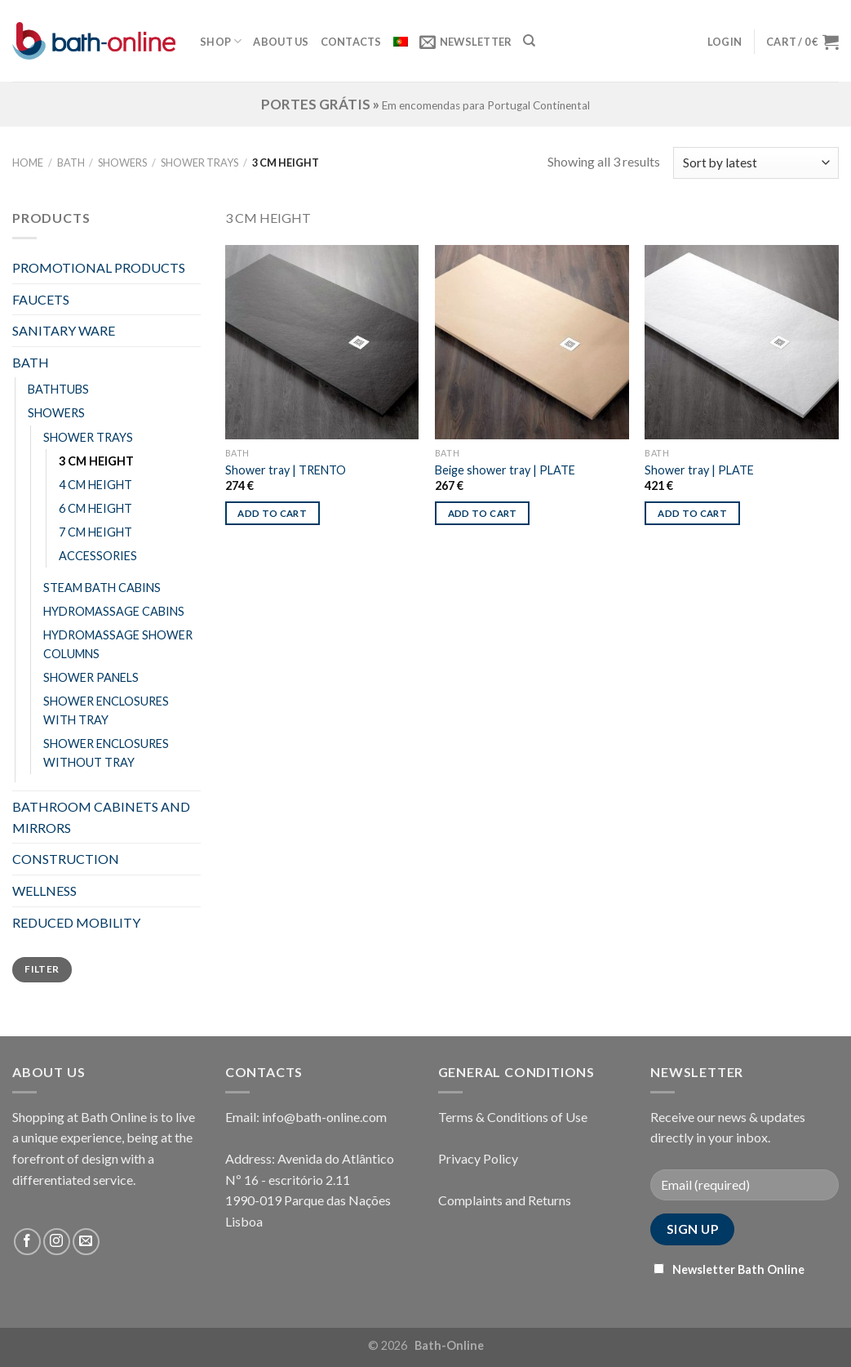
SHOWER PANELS (91, 677)
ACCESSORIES (98, 556)
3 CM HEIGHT (96, 461)
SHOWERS (122, 162)
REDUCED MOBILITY (76, 922)
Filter (41, 969)
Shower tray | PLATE (699, 470)
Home (27, 162)
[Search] (529, 40)
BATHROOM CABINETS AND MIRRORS (101, 817)
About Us (280, 41)
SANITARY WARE (63, 330)
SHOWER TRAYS (199, 162)
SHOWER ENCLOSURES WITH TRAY (106, 710)
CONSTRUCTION (65, 858)
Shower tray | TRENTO (285, 470)
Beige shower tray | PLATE (505, 470)
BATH (71, 162)
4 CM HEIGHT (95, 485)
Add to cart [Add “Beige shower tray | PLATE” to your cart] (482, 513)
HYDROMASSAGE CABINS (113, 611)
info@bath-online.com (324, 1116)
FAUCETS (40, 299)
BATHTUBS (58, 389)
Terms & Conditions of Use (512, 1116)
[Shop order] (756, 163)
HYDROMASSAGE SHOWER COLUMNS (118, 644)
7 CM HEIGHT (95, 532)
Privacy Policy (478, 1158)
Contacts (351, 41)
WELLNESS (44, 890)
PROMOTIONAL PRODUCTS (98, 267)
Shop (221, 41)
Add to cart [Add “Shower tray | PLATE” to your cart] (692, 513)
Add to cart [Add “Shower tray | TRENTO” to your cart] (272, 513)
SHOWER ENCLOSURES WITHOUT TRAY (106, 753)
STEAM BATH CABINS (102, 587)
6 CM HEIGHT (95, 508)
